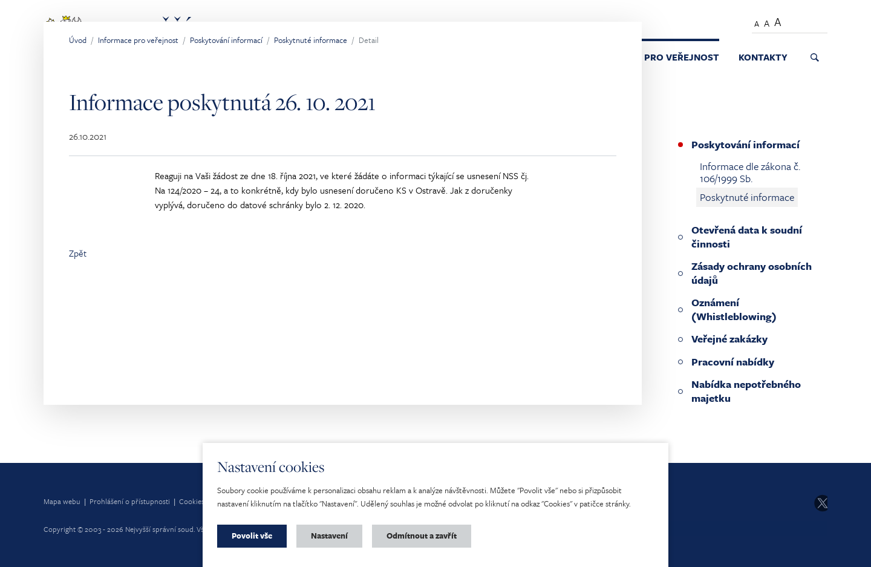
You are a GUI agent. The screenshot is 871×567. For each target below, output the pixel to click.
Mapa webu (62, 501)
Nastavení (329, 535)
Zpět (77, 253)
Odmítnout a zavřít (422, 535)
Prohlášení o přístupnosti (130, 501)
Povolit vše (252, 535)
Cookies (191, 501)
